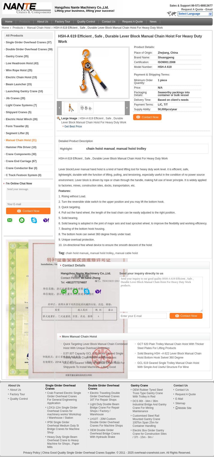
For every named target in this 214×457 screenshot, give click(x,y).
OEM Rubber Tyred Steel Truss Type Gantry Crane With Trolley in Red (148, 393)
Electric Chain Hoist (18, 77)
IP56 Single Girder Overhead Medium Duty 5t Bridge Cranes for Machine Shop (63, 427)
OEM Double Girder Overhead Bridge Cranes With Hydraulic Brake (105, 434)
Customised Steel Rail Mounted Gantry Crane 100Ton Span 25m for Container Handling (146, 420)
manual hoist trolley (101, 253)
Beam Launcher (16, 84)
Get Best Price (73, 126)
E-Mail (179, 398)
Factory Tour (62, 21)
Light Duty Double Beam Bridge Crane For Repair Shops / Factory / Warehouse (104, 409)
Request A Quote (192, 9)
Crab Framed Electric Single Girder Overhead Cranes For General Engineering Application (64, 398)
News (153, 21)
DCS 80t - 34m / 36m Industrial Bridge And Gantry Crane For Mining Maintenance (149, 406)
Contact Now (28, 211)
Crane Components (18, 154)
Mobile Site (183, 408)
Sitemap (180, 403)
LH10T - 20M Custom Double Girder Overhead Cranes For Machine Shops (106, 422)
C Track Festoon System (21, 175)
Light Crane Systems (19, 105)
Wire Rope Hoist (16, 70)
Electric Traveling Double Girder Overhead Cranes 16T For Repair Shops (105, 396)
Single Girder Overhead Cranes (26, 42)
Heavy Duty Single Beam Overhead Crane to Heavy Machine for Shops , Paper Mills (63, 442)
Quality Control (86, 21)
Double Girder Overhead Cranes (26, 49)
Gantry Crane (14, 56)
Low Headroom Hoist (19, 63)
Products (24, 21)
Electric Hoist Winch (19, 119)
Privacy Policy (31, 452)
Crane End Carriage (18, 161)
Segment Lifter (15, 133)
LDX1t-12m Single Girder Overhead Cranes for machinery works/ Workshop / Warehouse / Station (64, 412)
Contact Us (108, 21)
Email (209, 9)
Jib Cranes (13, 98)
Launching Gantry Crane (21, 91)
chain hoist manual (77, 253)
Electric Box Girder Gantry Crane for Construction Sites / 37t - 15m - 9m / (150, 434)
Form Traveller (15, 126)
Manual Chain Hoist (38, 27)
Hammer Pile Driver (18, 147)
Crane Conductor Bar (19, 168)
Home (8, 21)
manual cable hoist (126, 253)
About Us (42, 21)
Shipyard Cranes (16, 112)
